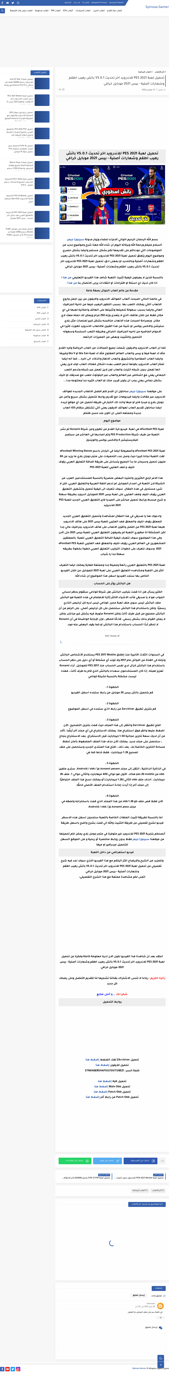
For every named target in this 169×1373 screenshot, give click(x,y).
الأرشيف (67, 3)
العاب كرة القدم (114, 11)
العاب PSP (56, 11)
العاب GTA (68, 11)
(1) (62, 90)
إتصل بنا (85, 3)
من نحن (76, 3)
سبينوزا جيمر (75, 239)
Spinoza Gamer (157, 7)
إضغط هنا (92, 1059)
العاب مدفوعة (42, 11)
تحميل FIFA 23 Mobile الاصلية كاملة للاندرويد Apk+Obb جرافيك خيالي (18, 199)
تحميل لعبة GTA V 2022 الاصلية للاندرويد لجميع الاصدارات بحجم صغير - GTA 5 (18, 182)
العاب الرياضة (144, 72)
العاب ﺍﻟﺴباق (40, 342)
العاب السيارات (82, 11)
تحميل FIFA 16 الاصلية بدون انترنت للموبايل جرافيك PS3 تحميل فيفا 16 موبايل (20, 149)
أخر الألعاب (159, 72)
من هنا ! (66, 277)
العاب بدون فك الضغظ (21, 11)
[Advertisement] (84, 41)
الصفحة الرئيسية (116, 3)
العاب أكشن (40, 319)
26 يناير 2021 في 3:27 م (145, 1307)
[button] (140, 1161)
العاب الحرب (99, 11)
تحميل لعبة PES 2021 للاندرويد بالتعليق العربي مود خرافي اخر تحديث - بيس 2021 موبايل (19, 216)
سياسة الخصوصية (99, 3)
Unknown (151, 1304)
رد (160, 1317)
